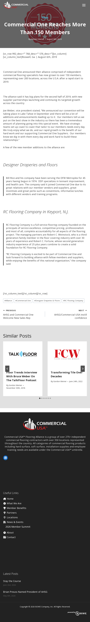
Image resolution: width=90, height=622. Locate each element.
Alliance (8, 300)
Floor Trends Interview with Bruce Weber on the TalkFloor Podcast (21, 376)
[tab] (39, 398)
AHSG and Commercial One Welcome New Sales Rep (23, 314)
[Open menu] (84, 5)
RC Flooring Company (73, 300)
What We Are (12, 503)
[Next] (83, 369)
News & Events (13, 522)
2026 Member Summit (17, 526)
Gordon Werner (37, 39)
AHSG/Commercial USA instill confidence (67, 314)
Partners (10, 512)
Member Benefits (14, 508)
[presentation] (22, 354)
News (45, 17)
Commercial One (23, 300)
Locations (10, 517)
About (8, 532)
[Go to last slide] (7, 369)
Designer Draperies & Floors (47, 300)
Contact (9, 537)
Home (8, 498)
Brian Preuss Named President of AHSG (25, 591)
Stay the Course (12, 581)
